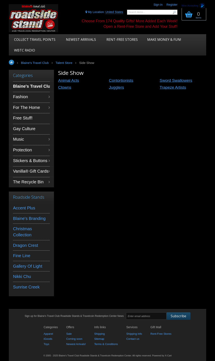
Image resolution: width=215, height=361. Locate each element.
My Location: (104, 12)
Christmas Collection (22, 231)
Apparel (48, 333)
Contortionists (121, 80)
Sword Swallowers (176, 80)
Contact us (132, 338)
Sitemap (99, 338)
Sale (69, 333)
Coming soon (74, 338)
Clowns (64, 87)
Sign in (158, 4)
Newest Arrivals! (76, 344)
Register (171, 4)
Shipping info (134, 333)
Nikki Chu (22, 276)
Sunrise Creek (26, 287)
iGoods (48, 338)
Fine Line (21, 255)
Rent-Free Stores (161, 333)
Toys (46, 344)
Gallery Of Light (27, 266)
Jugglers (116, 87)
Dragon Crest (25, 245)
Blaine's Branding (29, 218)
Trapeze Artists (173, 87)
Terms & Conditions (106, 344)
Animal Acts (68, 80)
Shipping (99, 333)
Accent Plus (24, 208)
